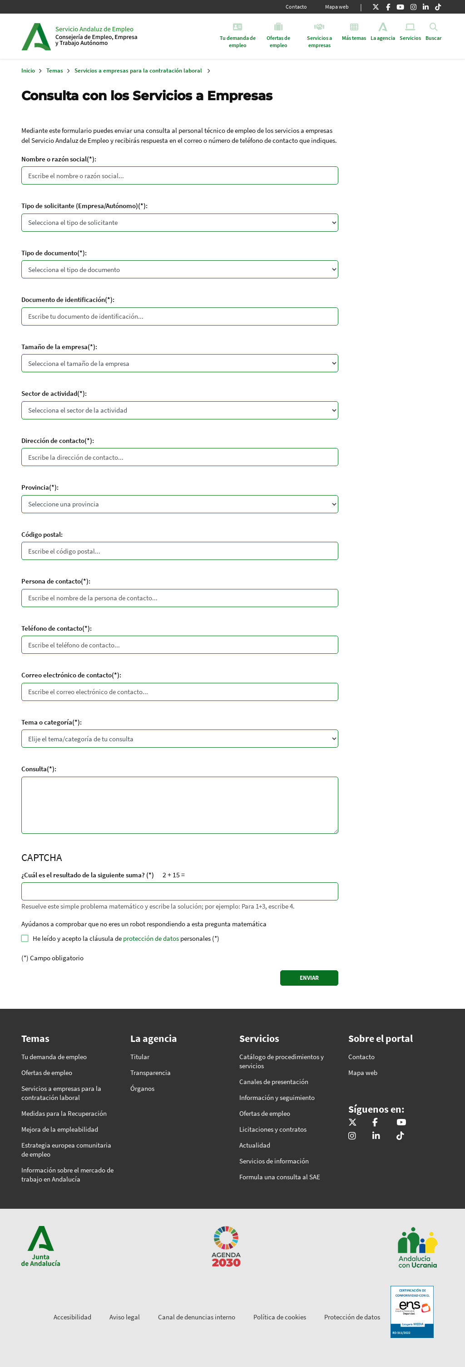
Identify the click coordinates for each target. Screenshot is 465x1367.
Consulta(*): (38, 768)
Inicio (125, 36)
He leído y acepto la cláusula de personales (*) (126, 938)
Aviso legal (124, 1317)
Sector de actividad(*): (54, 393)
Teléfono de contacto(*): (56, 628)
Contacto (296, 6)
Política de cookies (279, 1317)
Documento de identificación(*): (67, 299)
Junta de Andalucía (36, 36)
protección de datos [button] (151, 938)
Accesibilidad (72, 1317)
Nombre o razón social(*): (58, 159)
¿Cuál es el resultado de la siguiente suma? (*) (87, 875)
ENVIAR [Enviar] (309, 978)
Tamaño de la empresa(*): (59, 346)
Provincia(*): (40, 487)
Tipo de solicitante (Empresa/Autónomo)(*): (84, 205)
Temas (54, 70)
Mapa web (337, 6)
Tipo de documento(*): (54, 252)
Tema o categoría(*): (51, 722)
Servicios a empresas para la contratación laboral (138, 70)
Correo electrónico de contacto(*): (71, 675)
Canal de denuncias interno (196, 1317)
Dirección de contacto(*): (57, 440)
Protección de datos (352, 1317)
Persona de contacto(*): (55, 581)
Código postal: (42, 534)
